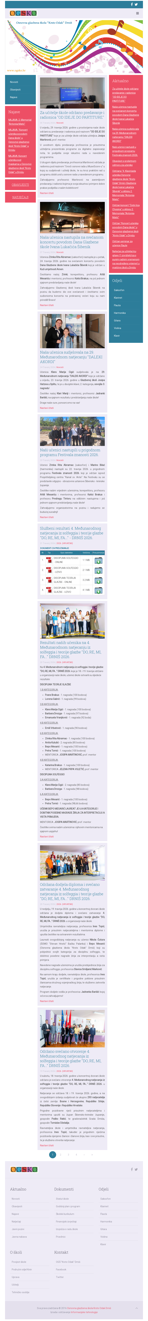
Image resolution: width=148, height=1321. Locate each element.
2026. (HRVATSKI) (65, 543)
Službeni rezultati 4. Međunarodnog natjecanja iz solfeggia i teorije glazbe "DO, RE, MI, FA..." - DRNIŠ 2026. (71, 533)
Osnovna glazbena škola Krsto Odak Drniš (89, 1308)
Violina (117, 328)
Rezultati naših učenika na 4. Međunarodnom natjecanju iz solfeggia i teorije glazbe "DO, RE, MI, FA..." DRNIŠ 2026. (70, 649)
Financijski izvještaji (66, 1221)
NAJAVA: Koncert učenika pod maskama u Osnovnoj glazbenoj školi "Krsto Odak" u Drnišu (19, 164)
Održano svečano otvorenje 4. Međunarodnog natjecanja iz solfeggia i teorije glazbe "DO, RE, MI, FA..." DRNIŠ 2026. (70, 1058)
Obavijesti (15, 89)
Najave (13, 97)
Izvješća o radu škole (67, 1229)
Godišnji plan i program (68, 1206)
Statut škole (62, 1198)
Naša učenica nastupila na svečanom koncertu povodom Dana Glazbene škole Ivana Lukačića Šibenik (72, 242)
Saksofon (119, 290)
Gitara (117, 320)
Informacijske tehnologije (84, 1312)
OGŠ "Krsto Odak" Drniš (68, 1262)
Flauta (117, 305)
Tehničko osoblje (20, 1292)
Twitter (60, 1277)
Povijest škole (19, 1262)
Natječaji (16, 1221)
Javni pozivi (18, 1229)
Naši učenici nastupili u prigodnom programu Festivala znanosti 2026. (70, 452)
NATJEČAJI (20, 197)
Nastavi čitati (47, 193)
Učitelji (15, 1284)
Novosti (60, 123)
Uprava (15, 1277)
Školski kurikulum (65, 1214)
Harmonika (120, 313)
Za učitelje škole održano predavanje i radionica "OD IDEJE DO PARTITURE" (72, 115)
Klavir (117, 335)
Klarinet (118, 297)
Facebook (61, 1269)
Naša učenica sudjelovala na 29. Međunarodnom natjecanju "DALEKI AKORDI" (71, 357)
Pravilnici (60, 1236)
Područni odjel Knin (22, 1269)
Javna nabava (19, 1236)
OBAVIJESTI (20, 185)
